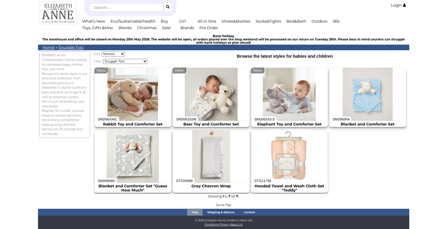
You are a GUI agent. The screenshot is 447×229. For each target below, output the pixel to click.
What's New (93, 21)
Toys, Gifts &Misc (97, 27)
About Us (236, 224)
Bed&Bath (296, 21)
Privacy (224, 224)
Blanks (125, 27)
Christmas (147, 27)
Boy (164, 21)
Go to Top (223, 205)
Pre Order (208, 27)
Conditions (212, 224)
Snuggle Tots (71, 47)
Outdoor (320, 21)
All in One (207, 21)
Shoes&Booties (236, 21)
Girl (182, 21)
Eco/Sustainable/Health (132, 21)
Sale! (166, 27)
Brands (187, 27)
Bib (336, 21)
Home (49, 47)
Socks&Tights (268, 21)
